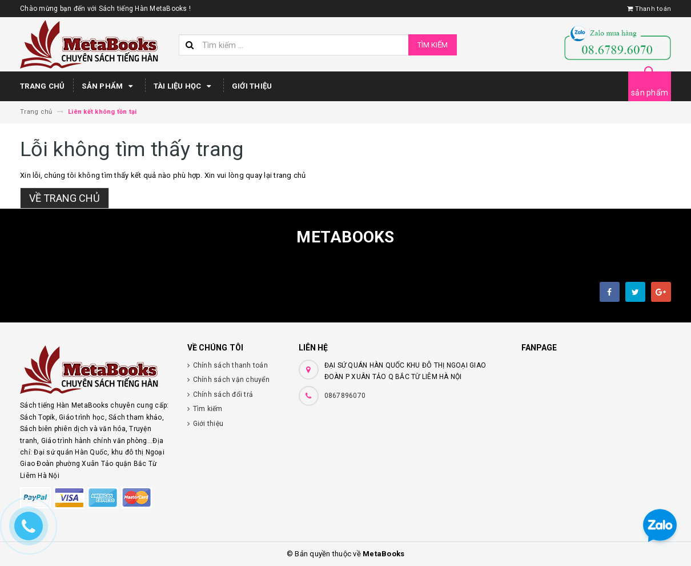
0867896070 (345, 396)
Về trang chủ (64, 198)
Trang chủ (42, 86)
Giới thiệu (252, 86)
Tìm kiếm (432, 45)
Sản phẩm (109, 86)
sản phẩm (649, 92)
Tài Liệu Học (184, 86)
